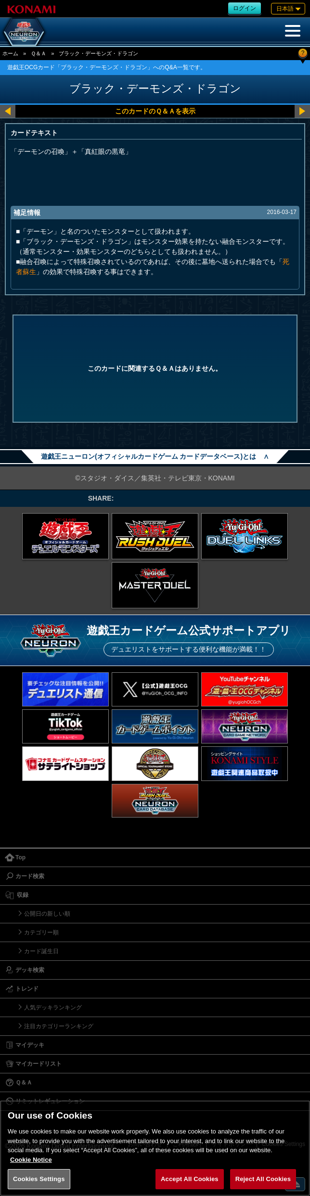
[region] (155, 1148)
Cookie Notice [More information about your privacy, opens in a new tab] (31, 1159)
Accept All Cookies (190, 1179)
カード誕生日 (41, 951)
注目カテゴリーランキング (58, 1026)
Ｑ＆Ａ (38, 53)
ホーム (10, 53)
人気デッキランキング (53, 1007)
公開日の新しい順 (47, 913)
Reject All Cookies (263, 1179)
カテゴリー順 (41, 932)
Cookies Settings (39, 1179)
